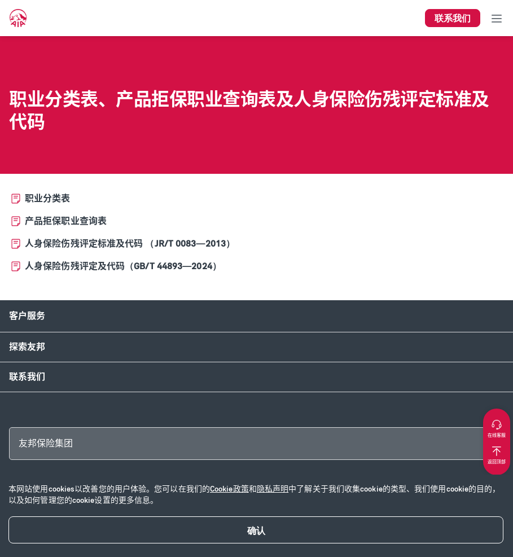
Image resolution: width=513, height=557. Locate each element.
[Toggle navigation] (496, 18)
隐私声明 (272, 489)
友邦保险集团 (46, 443)
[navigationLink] (18, 18)
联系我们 (27, 376)
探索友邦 (27, 346)
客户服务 (27, 315)
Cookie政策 (229, 489)
